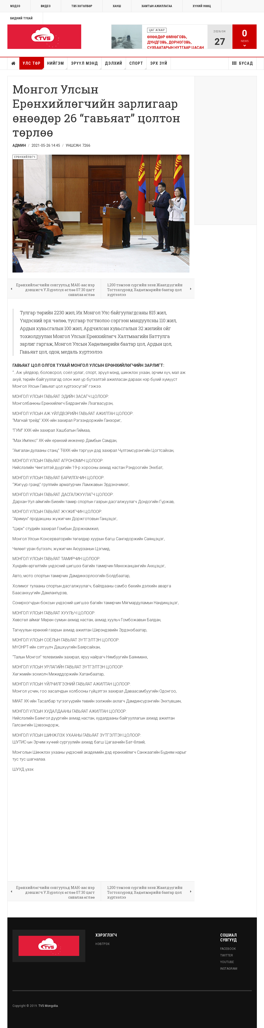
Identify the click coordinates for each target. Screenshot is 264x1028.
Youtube (227, 962)
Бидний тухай (21, 18)
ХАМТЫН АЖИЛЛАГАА (157, 6)
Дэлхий (115, 65)
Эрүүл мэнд (86, 65)
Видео (46, 6)
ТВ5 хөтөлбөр (81, 6)
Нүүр (13, 63)
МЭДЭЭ (15, 6)
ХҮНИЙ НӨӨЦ (202, 6)
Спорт (138, 65)
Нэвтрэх (102, 944)
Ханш (117, 6)
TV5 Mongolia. (48, 1006)
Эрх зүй (158, 63)
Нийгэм (57, 65)
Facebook (228, 949)
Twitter (226, 955)
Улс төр (33, 65)
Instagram (228, 968)
